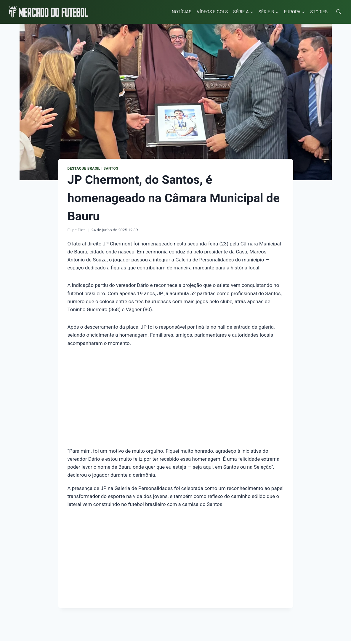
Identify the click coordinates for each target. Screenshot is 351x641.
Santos (111, 168)
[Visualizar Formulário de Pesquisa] (338, 12)
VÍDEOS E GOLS (212, 12)
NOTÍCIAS (182, 12)
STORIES (319, 12)
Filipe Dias (77, 229)
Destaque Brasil (84, 168)
